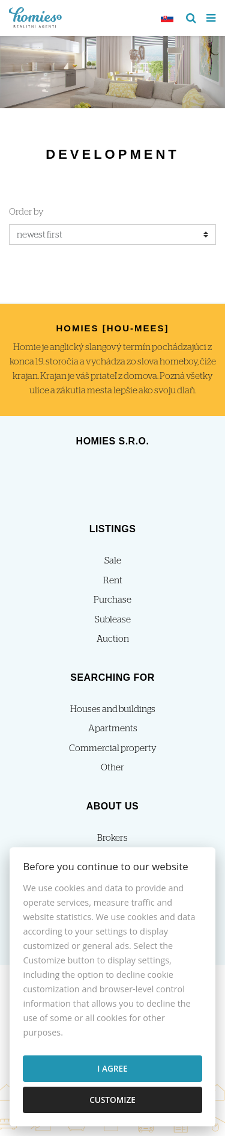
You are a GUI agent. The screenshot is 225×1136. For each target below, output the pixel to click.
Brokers (112, 838)
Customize (112, 1099)
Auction (113, 638)
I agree (112, 1068)
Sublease (113, 619)
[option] (112, 69)
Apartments (112, 728)
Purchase (112, 599)
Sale (112, 560)
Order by (26, 211)
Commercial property (113, 748)
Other (112, 767)
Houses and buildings (112, 709)
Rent (112, 580)
